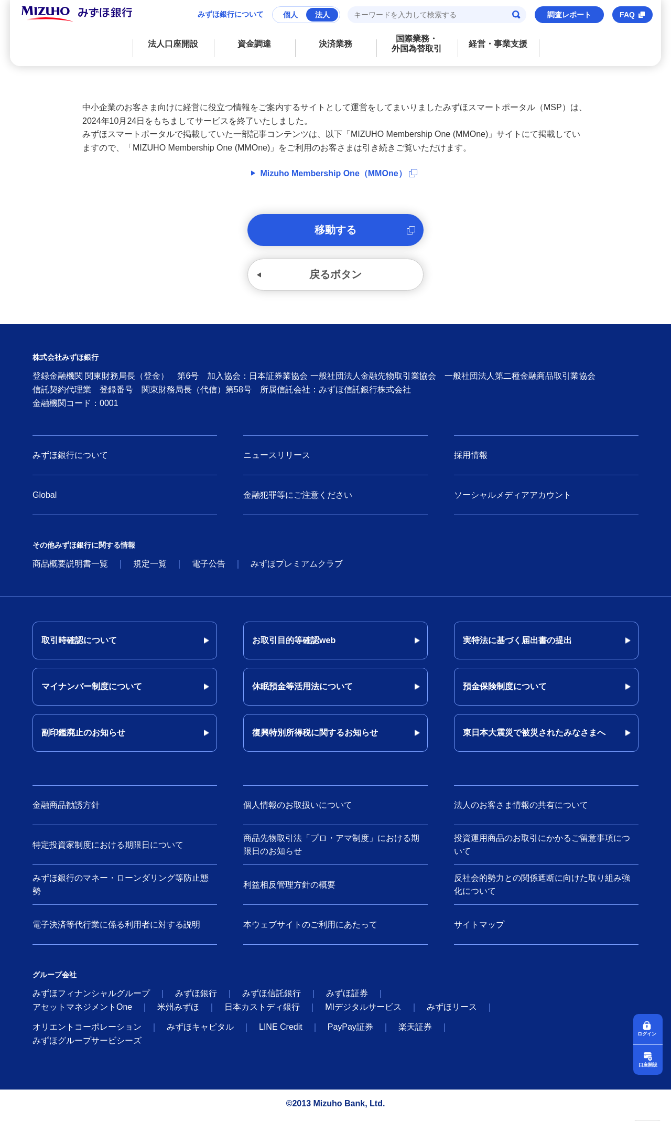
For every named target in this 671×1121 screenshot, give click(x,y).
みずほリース (452, 1010)
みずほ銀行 (196, 996)
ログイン (647, 1033)
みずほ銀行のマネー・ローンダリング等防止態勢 (121, 888)
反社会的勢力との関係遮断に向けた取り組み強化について (542, 888)
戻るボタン (335, 277)
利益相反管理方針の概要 (289, 887)
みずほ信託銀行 (271, 996)
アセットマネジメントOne (82, 1010)
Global (45, 498)
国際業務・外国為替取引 (417, 43)
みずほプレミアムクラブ (297, 566)
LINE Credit (280, 1030)
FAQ (627, 14)
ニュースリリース (276, 458)
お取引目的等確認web (294, 643)
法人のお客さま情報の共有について (521, 808)
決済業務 (335, 43)
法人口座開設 (173, 43)
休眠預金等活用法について (302, 689)
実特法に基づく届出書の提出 (517, 643)
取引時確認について (79, 643)
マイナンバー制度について (91, 689)
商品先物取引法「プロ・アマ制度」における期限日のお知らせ (331, 848)
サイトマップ (479, 927)
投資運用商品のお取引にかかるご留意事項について (542, 848)
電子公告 (208, 566)
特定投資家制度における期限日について (108, 847)
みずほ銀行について (231, 14)
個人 (290, 14)
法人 (322, 14)
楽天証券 (415, 1030)
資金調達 (254, 43)
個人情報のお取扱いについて (297, 808)
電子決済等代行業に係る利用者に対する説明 (116, 927)
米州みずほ (178, 1010)
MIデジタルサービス (363, 1010)
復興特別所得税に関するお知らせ (315, 735)
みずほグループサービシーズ (87, 1043)
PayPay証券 (350, 1030)
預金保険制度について (505, 689)
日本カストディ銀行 (262, 1010)
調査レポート (569, 14)
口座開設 (647, 1064)
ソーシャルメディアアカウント (512, 498)
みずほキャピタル (200, 1030)
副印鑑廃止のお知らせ (83, 735)
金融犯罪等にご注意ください (297, 498)
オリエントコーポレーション (87, 1030)
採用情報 (471, 458)
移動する (335, 231)
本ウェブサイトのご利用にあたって (310, 927)
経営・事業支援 (498, 43)
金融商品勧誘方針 (66, 808)
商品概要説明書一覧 (70, 566)
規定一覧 (150, 566)
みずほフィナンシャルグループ (91, 996)
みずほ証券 (347, 996)
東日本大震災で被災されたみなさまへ (534, 735)
